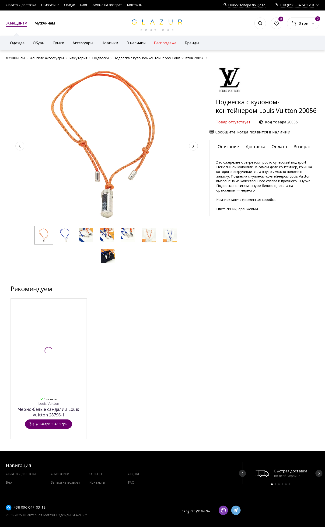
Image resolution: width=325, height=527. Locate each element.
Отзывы (95, 473)
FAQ (131, 482)
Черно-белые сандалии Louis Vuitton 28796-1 (48, 412)
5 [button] (286, 484)
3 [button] (279, 484)
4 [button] (282, 484)
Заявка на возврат (107, 5)
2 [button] (275, 484)
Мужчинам (45, 23)
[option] (280, 473)
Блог (83, 5)
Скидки (69, 5)
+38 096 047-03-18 (30, 507)
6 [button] (289, 484)
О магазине (50, 5)
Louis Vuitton (48, 403)
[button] (43, 235)
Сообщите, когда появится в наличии (252, 132)
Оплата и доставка (21, 5)
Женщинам (16, 24)
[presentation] (19, 146)
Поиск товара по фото (247, 5)
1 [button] (272, 484)
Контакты (135, 5)
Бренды (192, 42)
